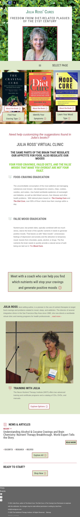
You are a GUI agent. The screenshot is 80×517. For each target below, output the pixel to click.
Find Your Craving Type (12, 116)
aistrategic (16, 515)
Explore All (38, 455)
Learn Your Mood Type (65, 116)
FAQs (2, 488)
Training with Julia (27, 388)
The (36, 246)
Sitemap (48, 512)
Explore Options (38, 406)
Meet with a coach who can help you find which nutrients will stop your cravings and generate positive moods (38, 282)
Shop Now (38, 473)
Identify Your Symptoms (38, 116)
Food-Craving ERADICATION (31, 177)
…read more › (55, 316)
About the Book (12, 108)
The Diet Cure (19, 201)
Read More (71, 442)
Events (3, 491)
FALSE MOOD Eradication (30, 219)
